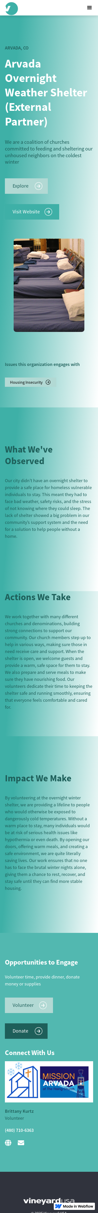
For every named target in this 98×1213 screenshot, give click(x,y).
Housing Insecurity (26, 382)
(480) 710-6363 (19, 1130)
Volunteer (23, 1005)
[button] (88, 8)
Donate (20, 1031)
